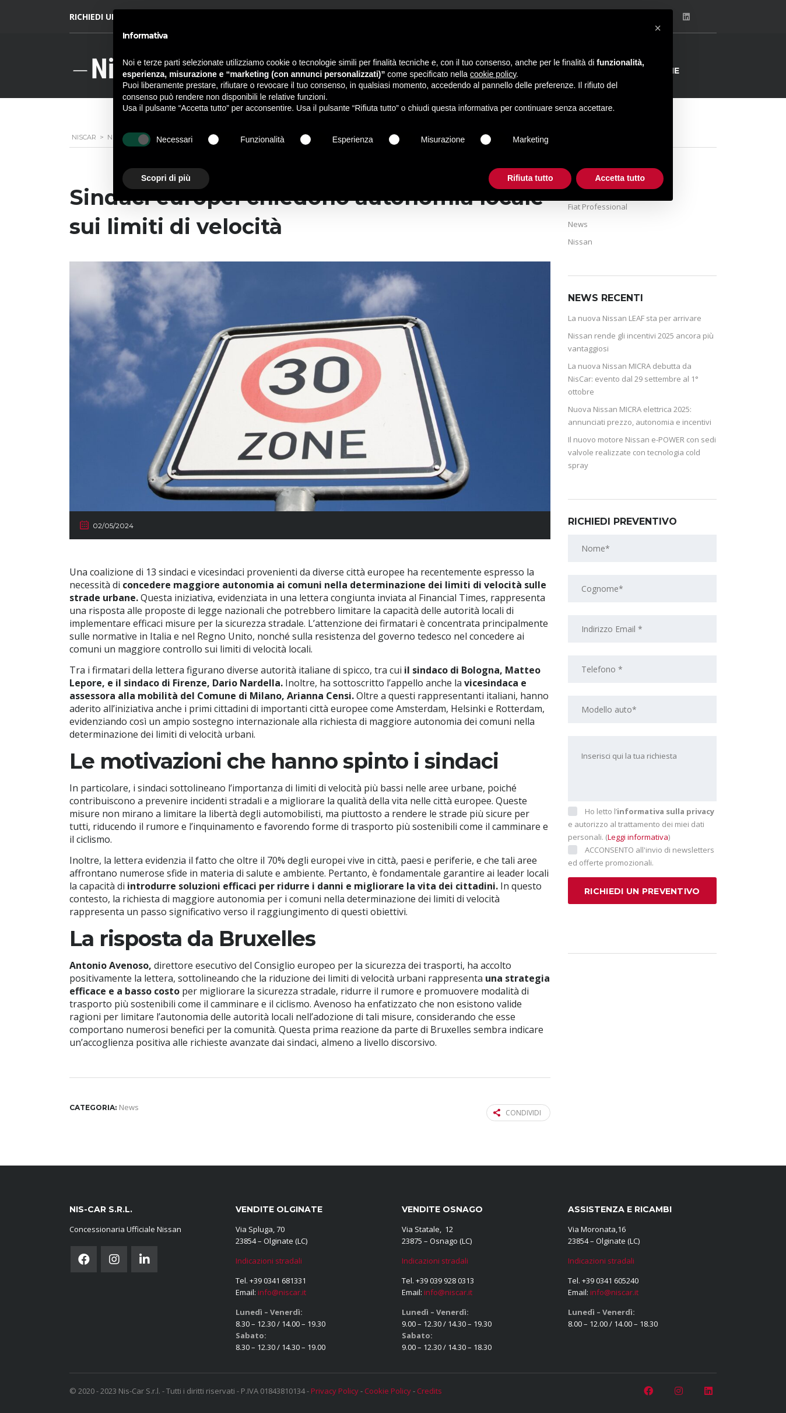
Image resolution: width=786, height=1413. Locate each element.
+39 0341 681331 (278, 1280)
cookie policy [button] (493, 74)
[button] (657, 28)
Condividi (517, 1113)
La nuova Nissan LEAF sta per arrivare (634, 318)
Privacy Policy (335, 1391)
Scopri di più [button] (166, 178)
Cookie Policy (387, 1391)
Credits (429, 1391)
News (578, 224)
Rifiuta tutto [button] (530, 178)
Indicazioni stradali (269, 1260)
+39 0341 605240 (610, 1280)
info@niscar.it (282, 1292)
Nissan (580, 241)
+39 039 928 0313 (445, 1280)
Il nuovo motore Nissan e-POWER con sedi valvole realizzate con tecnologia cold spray (642, 452)
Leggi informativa (638, 837)
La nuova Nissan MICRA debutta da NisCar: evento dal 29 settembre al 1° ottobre (633, 379)
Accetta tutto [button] (620, 178)
